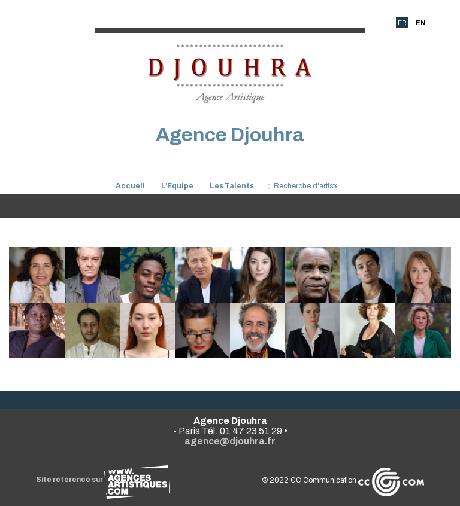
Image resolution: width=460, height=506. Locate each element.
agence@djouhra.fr (230, 441)
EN (420, 22)
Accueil (130, 186)
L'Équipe (177, 186)
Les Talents (232, 186)
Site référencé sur (103, 479)
